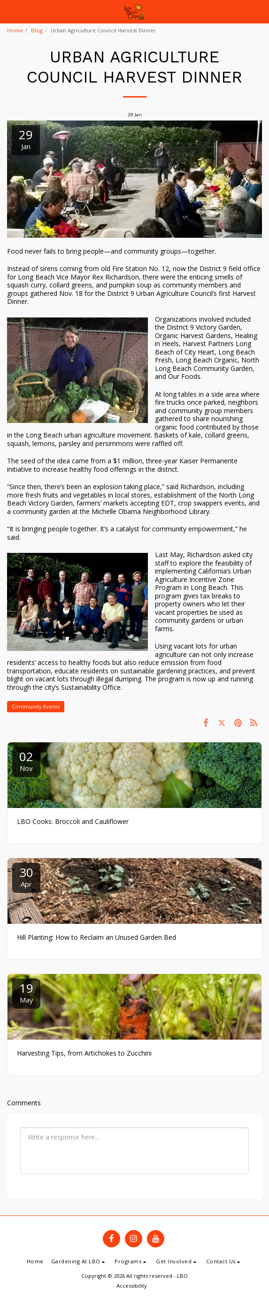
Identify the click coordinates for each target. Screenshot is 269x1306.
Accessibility (131, 1285)
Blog (37, 30)
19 (26, 992)
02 (26, 760)
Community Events (36, 706)
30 (26, 876)
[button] (10, 11)
